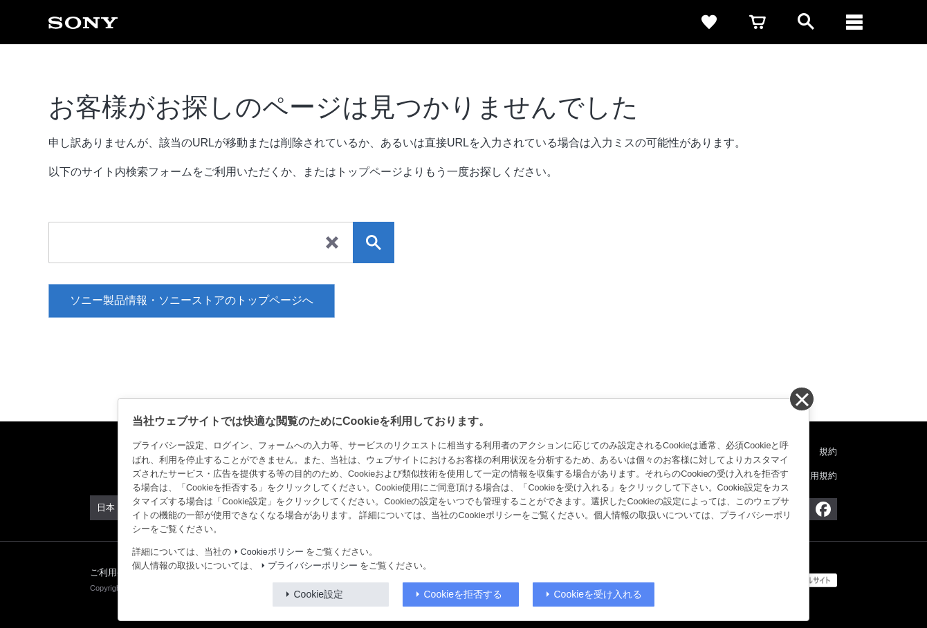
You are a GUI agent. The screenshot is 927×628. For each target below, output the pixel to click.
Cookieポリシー (272, 552)
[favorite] (709, 22)
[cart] (757, 22)
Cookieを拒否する (463, 594)
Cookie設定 (319, 594)
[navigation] (854, 22)
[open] (806, 22)
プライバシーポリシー (313, 566)
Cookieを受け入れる (598, 594)
